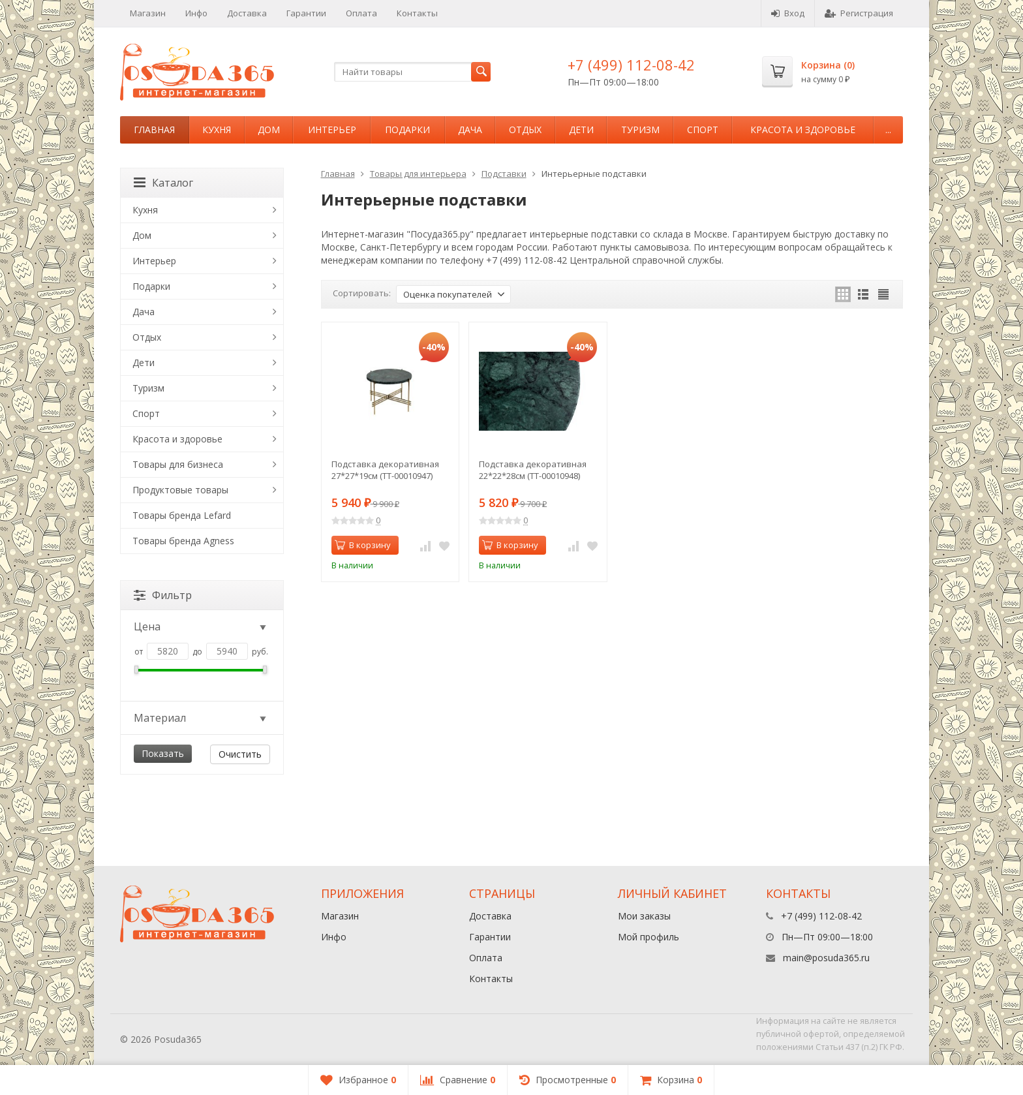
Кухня (216, 129)
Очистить (240, 754)
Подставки (504, 173)
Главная (154, 129)
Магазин (148, 13)
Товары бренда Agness (183, 540)
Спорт (702, 129)
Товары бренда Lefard (181, 515)
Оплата (361, 13)
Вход (787, 13)
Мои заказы (644, 916)
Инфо (196, 13)
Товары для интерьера (418, 173)
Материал (201, 717)
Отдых (525, 129)
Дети (581, 129)
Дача (470, 129)
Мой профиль (648, 937)
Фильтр (163, 595)
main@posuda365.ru (826, 957)
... (888, 129)
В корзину (363, 545)
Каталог (163, 183)
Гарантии (306, 13)
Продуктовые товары (180, 490)
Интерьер (332, 129)
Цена (201, 626)
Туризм (640, 129)
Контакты (417, 13)
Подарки (407, 129)
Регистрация (859, 13)
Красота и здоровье (802, 129)
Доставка (247, 13)
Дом (269, 129)
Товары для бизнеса (177, 464)
